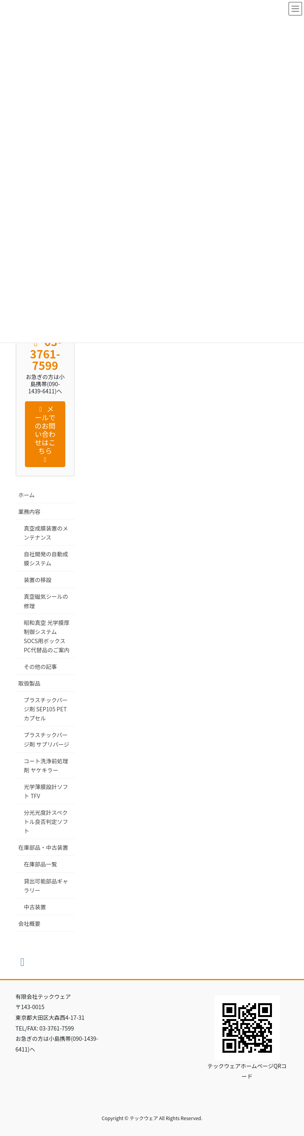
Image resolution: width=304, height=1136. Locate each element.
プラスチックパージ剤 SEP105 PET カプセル (46, 709)
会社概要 (29, 923)
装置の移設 (37, 580)
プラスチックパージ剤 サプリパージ (46, 739)
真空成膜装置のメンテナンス (46, 532)
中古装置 (35, 907)
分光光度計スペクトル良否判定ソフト (46, 821)
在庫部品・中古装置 (43, 847)
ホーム (26, 495)
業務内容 (29, 511)
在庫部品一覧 (40, 864)
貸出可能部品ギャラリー (46, 885)
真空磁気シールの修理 (46, 600)
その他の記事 (40, 666)
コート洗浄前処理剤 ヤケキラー (46, 765)
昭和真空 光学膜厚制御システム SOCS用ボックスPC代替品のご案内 (47, 636)
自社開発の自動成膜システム (46, 558)
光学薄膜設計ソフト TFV (46, 791)
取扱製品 (29, 683)
